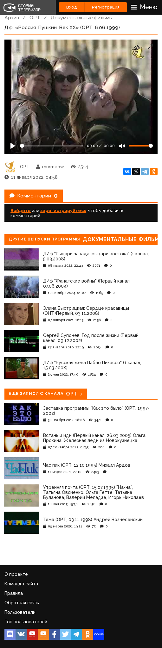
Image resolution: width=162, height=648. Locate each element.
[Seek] (51, 146)
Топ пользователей (25, 621)
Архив (11, 18)
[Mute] (122, 146)
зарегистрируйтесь (63, 210)
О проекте (16, 574)
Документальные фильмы (82, 18)
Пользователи (20, 612)
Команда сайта (21, 583)
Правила (13, 593)
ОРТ (34, 18)
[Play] (13, 146)
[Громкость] (141, 146)
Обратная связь (21, 602)
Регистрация (106, 7)
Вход (71, 7)
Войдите (20, 210)
